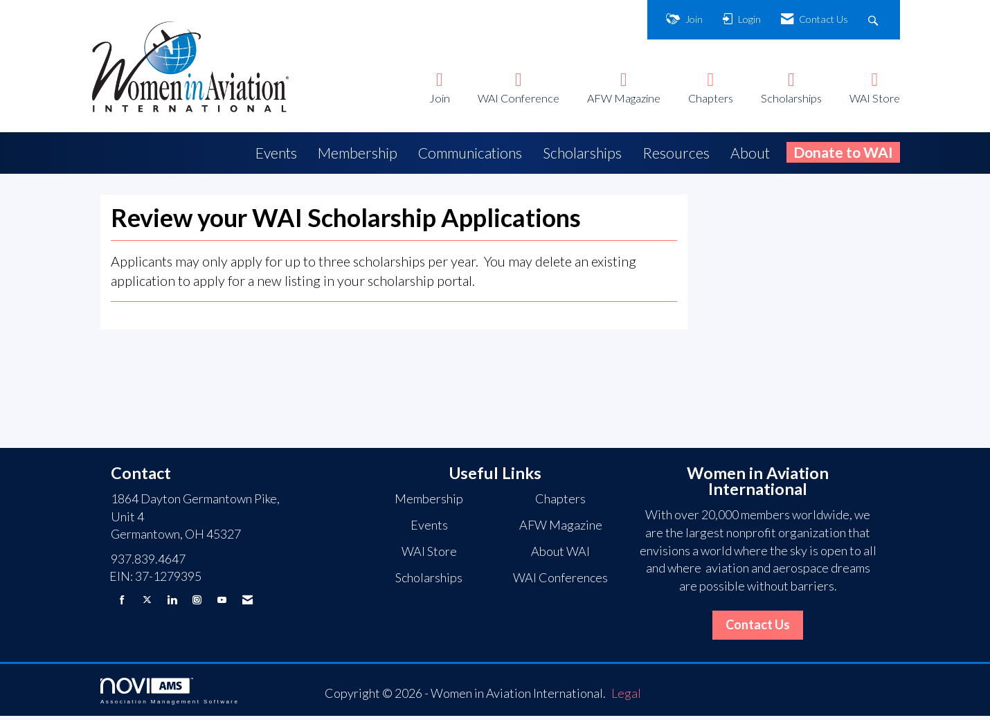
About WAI (560, 555)
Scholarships (791, 98)
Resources (676, 152)
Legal (626, 697)
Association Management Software (169, 695)
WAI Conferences (560, 581)
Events (276, 152)
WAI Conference (518, 98)
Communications (470, 152)
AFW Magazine (623, 98)
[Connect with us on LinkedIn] (172, 603)
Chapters (710, 98)
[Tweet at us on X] (147, 603)
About (750, 152)
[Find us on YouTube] (221, 603)
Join (439, 98)
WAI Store (874, 98)
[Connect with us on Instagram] (197, 603)
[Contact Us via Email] (247, 603)
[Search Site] (874, 20)
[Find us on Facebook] (122, 603)
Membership (357, 152)
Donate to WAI (843, 152)
